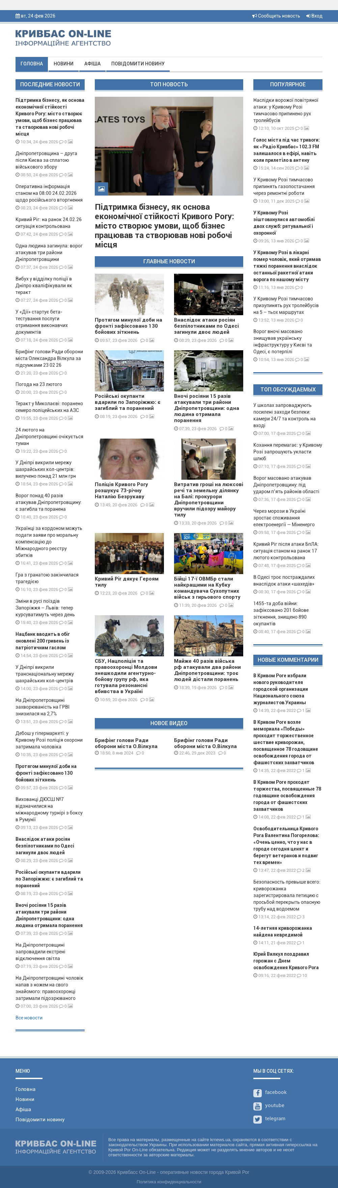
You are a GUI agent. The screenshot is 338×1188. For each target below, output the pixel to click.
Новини (64, 63)
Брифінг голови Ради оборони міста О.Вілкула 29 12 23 (205, 746)
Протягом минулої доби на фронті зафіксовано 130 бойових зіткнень (46, 773)
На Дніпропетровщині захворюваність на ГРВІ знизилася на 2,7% (42, 706)
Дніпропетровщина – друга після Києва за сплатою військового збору (46, 160)
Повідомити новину (138, 63)
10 (302, 975)
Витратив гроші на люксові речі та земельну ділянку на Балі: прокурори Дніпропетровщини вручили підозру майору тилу (208, 499)
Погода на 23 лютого (39, 384)
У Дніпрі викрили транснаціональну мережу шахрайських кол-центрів (45, 673)
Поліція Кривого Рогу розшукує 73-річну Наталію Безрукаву (121, 490)
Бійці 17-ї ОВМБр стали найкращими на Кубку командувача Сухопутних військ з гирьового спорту (207, 588)
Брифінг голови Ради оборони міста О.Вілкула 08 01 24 (126, 746)
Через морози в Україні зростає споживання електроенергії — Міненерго (284, 517)
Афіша (92, 63)
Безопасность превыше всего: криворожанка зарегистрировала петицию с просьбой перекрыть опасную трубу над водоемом (286, 895)
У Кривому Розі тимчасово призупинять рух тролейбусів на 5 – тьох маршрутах (286, 305)
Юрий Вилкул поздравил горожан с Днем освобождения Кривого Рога (286, 960)
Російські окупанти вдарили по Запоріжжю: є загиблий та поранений (49, 878)
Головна (32, 63)
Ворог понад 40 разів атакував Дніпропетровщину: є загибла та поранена (49, 502)
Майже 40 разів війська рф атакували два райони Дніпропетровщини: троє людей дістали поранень (207, 670)
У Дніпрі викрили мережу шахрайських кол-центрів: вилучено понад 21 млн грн (46, 469)
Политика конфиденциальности (169, 1181)
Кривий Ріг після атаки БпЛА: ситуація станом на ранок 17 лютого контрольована (286, 550)
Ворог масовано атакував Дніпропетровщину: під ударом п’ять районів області (286, 484)
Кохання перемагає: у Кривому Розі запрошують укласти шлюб (287, 451)
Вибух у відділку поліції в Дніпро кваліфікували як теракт (44, 285)
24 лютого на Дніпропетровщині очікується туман (49, 436)
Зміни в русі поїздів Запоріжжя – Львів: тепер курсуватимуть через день (45, 607)
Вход (314, 16)
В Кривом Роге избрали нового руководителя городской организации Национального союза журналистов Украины (280, 689)
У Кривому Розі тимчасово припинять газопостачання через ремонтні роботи (284, 186)
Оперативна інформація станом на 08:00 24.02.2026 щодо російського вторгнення (49, 193)
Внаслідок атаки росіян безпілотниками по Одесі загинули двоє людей (45, 845)
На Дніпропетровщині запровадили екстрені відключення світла (40, 951)
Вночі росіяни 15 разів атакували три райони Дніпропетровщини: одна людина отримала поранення (206, 408)
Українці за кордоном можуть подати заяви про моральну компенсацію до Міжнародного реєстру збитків (49, 542)
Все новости (29, 1017)
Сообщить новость (276, 16)
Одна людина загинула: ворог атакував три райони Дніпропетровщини (49, 252)
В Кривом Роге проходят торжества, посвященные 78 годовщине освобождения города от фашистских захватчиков (287, 795)
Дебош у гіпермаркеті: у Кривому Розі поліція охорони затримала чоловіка (49, 740)
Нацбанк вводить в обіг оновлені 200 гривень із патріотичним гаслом (43, 640)
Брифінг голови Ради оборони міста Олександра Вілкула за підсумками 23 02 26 (49, 358)
